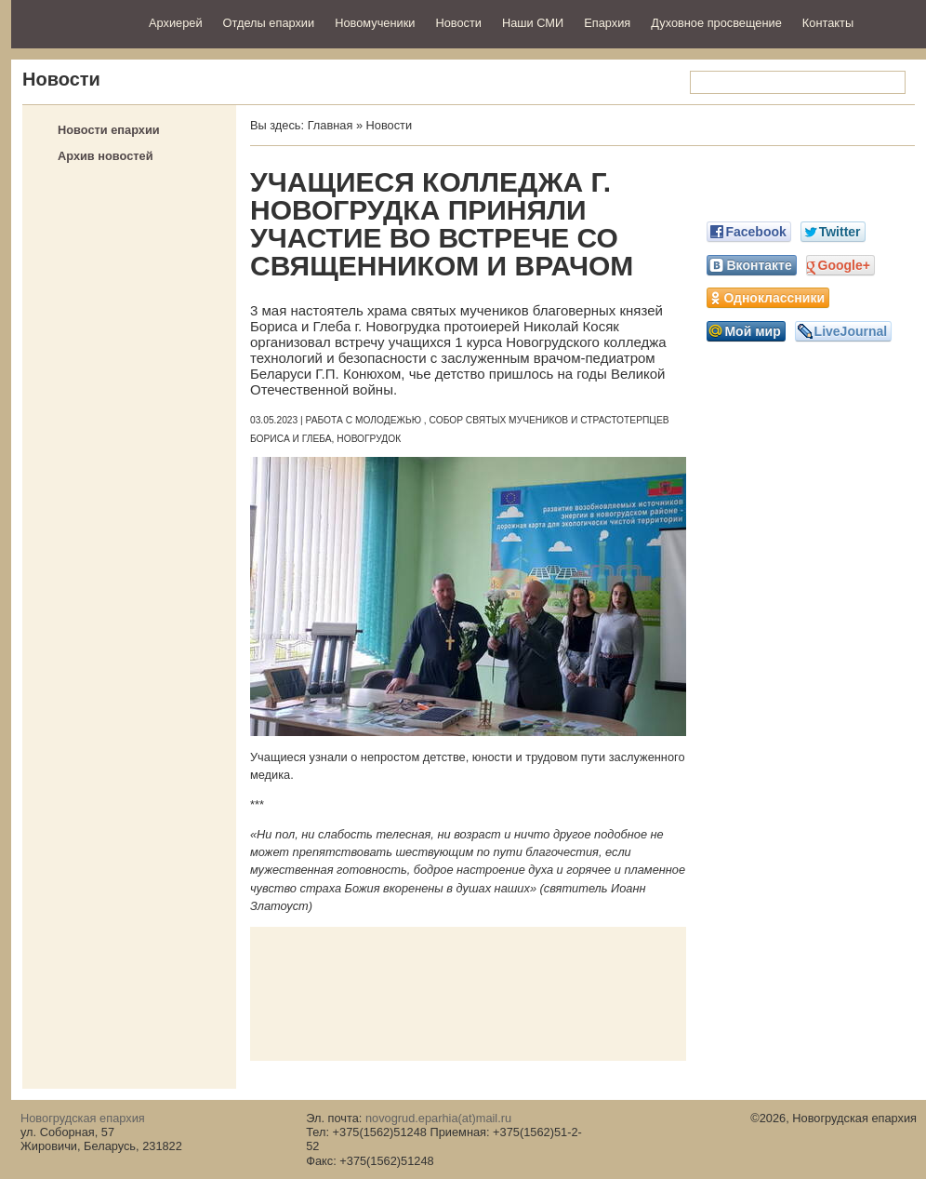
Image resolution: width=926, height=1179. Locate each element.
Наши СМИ (532, 23)
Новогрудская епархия (74, 22)
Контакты (827, 23)
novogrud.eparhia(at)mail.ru (438, 1118)
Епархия (607, 23)
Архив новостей (105, 156)
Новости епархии (109, 130)
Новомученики (375, 23)
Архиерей (176, 23)
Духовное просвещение (716, 23)
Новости (458, 23)
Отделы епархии (269, 23)
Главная (330, 125)
